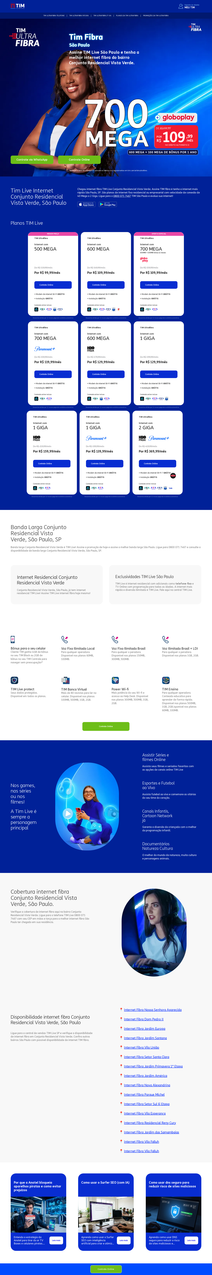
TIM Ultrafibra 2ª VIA (102, 16)
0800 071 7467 (122, 196)
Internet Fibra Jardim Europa (144, 1029)
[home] (17, 6)
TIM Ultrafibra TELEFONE (53, 16)
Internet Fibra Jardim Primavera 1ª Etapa (153, 1066)
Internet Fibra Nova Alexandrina (147, 1085)
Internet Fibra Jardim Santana (145, 1038)
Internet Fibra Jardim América (145, 1076)
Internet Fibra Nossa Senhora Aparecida (153, 1010)
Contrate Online (106, 1269)
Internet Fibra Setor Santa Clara (146, 1057)
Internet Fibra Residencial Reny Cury (150, 1123)
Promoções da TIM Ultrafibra (156, 16)
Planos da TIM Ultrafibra (127, 16)
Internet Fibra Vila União (141, 1047)
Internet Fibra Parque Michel (144, 1094)
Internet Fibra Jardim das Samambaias (151, 1132)
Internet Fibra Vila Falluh (141, 1142)
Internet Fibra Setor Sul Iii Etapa (146, 1104)
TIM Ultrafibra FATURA (79, 16)
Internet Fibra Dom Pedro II (144, 1019)
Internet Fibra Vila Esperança (145, 1113)
